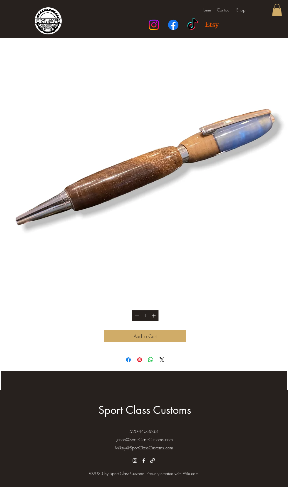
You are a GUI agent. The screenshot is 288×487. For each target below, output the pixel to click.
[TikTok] (193, 25)
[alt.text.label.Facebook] (144, 460)
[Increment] (154, 315)
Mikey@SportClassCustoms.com (144, 448)
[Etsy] (212, 25)
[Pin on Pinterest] (139, 359)
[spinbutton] (145, 315)
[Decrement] (136, 315)
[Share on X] (161, 359)
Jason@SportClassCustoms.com (144, 440)
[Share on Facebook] (128, 359)
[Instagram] (154, 25)
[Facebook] (173, 25)
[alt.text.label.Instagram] (135, 460)
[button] (277, 10)
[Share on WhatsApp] (150, 359)
